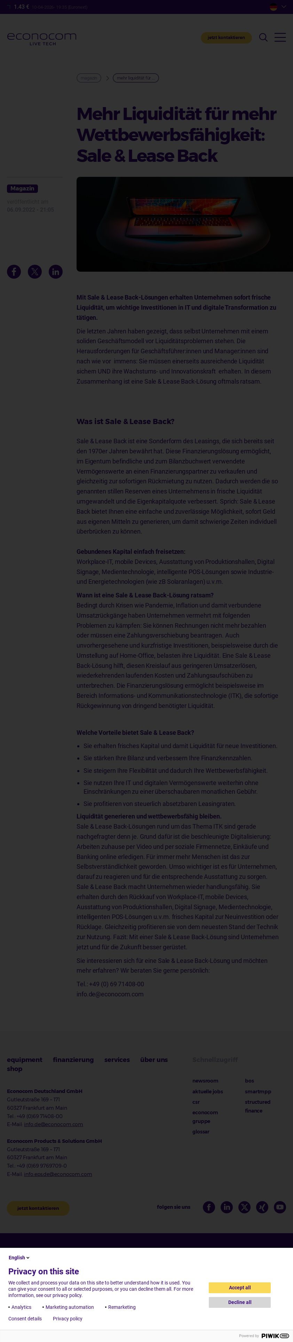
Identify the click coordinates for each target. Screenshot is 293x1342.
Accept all (240, 1287)
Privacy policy (67, 1318)
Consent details (25, 1318)
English (20, 1257)
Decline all (240, 1302)
